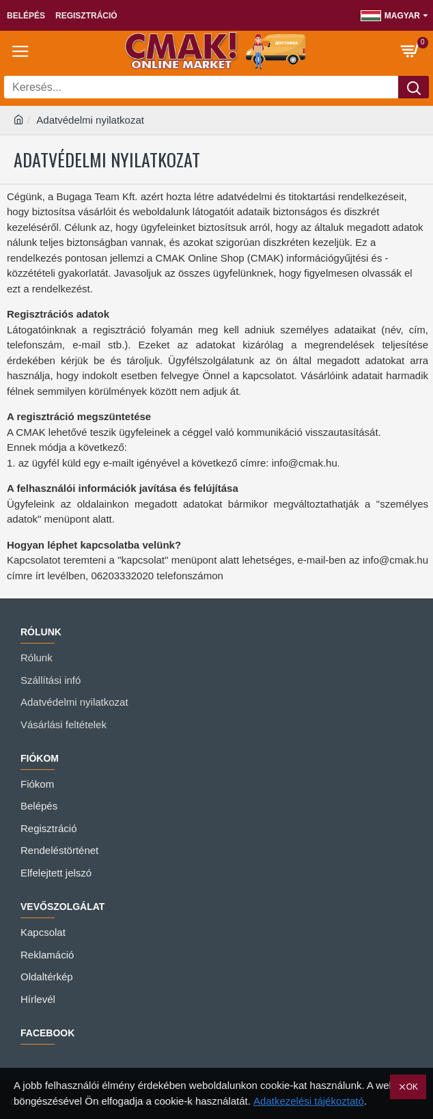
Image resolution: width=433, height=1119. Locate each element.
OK (412, 1087)
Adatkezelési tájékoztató (308, 1101)
